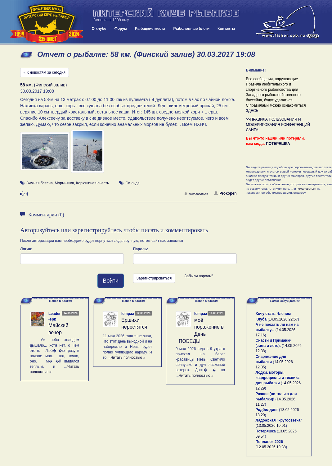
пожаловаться (196, 194)
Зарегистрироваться (154, 278)
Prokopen (225, 193)
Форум (120, 28)
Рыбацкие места (150, 28)
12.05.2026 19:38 (271, 447)
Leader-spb (54, 316)
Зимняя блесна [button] (39, 183)
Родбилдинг (267, 410)
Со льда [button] (132, 183)
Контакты (226, 28)
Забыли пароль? (198, 276)
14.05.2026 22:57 (283, 319)
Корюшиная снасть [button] (92, 183)
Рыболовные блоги (191, 28)
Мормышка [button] (64, 183)
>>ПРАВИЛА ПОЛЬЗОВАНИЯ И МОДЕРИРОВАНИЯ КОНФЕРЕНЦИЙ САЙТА (278, 124)
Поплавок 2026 (269, 442)
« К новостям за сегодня (44, 72)
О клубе (99, 28)
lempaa (127, 313)
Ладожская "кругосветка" (279, 420)
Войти (110, 281)
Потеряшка (266, 431)
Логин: (26, 249)
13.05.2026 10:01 (271, 425)
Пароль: (140, 249)
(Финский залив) (43, 84)
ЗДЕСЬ (252, 110)
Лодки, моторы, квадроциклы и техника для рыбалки (277, 377)
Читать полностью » (127, 357)
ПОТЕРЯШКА (278, 143)
